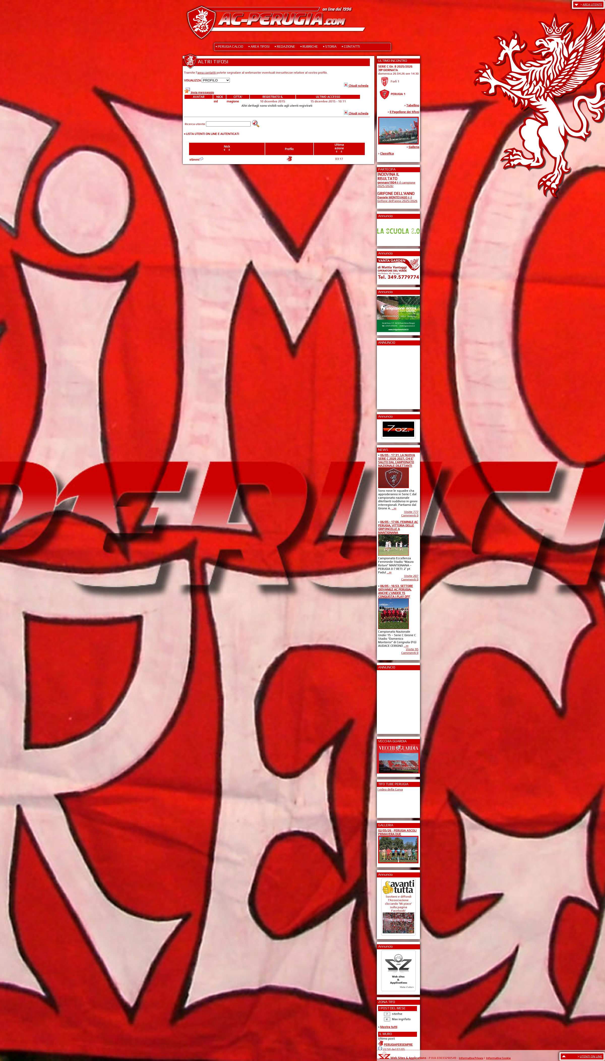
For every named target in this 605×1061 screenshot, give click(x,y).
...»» (393, 508)
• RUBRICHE (309, 46)
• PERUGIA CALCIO (229, 46)
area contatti (206, 72)
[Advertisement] (392, 375)
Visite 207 (411, 576)
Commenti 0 (409, 515)
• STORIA (330, 46)
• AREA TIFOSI (258, 46)
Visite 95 (412, 649)
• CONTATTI (351, 46)
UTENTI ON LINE (591, 1056)
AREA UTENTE (592, 4)
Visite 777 (411, 512)
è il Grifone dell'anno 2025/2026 (397, 199)
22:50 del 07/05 (394, 1049)
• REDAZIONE (285, 46)
